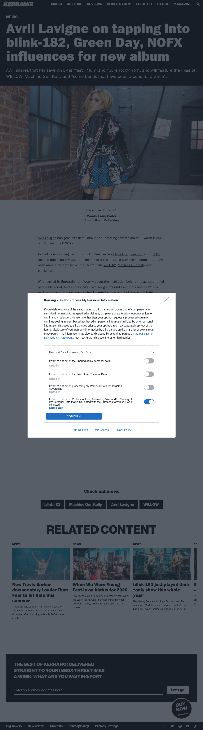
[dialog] (101, 365)
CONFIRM (74, 416)
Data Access (101, 429)
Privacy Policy (123, 429)
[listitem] (101, 352)
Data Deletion (80, 429)
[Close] (167, 300)
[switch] (149, 360)
